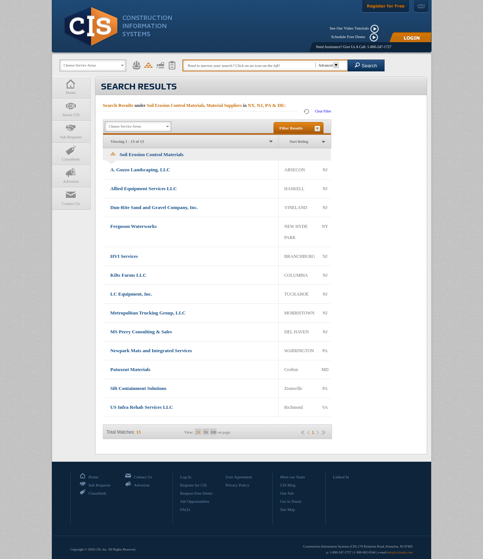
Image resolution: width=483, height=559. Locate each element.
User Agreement (238, 477)
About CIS (71, 109)
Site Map (287, 509)
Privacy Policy (237, 485)
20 (198, 432)
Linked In (341, 477)
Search (366, 65)
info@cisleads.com (400, 552)
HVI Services (124, 256)
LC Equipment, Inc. (131, 294)
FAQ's (185, 509)
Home (71, 87)
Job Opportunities (194, 501)
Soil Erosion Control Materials (147, 154)
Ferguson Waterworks (133, 226)
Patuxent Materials (130, 369)
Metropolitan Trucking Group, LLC (147, 313)
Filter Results (291, 128)
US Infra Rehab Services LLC (141, 407)
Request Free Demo (196, 493)
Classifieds (71, 153)
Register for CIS (193, 485)
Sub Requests (71, 131)
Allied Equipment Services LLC (143, 188)
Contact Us (71, 198)
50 (206, 432)
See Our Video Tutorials (349, 28)
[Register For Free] (385, 6)
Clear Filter (323, 111)
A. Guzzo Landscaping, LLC (140, 169)
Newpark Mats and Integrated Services (151, 350)
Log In (185, 477)
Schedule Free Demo (350, 36)
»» (323, 432)
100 (213, 432)
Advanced (328, 65)
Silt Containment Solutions (138, 388)
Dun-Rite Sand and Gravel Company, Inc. (154, 207)
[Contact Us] (421, 6)
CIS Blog (287, 485)
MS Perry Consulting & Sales (141, 331)
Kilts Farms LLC (128, 275)
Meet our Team (292, 477)
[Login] (410, 37)
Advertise (71, 175)
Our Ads (287, 493)
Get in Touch (290, 501)
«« (303, 432)
